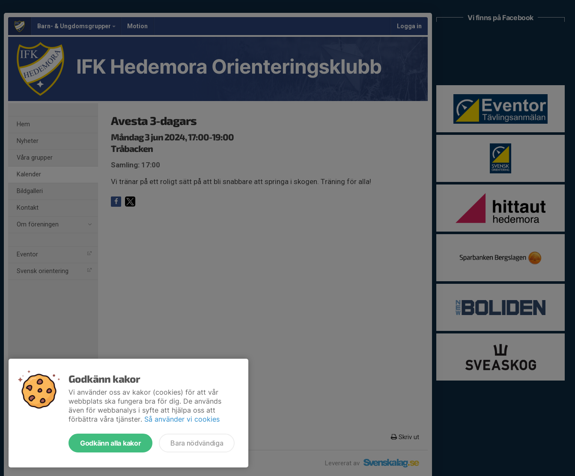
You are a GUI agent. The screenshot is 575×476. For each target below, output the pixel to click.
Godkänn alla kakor (110, 443)
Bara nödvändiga (196, 443)
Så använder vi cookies (182, 419)
